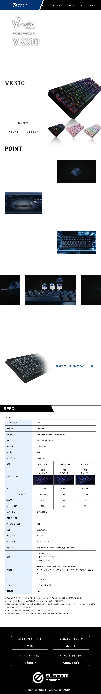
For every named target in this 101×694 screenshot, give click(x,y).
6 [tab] (63, 338)
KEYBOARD (58, 5)
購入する (23, 123)
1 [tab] (37, 338)
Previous (3, 290)
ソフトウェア (33, 132)
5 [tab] (58, 338)
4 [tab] (53, 338)
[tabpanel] (50, 303)
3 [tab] (47, 338)
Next (97, 290)
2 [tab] (42, 338)
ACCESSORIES (88, 5)
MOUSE (43, 5)
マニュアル (13, 132)
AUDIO (72, 5)
